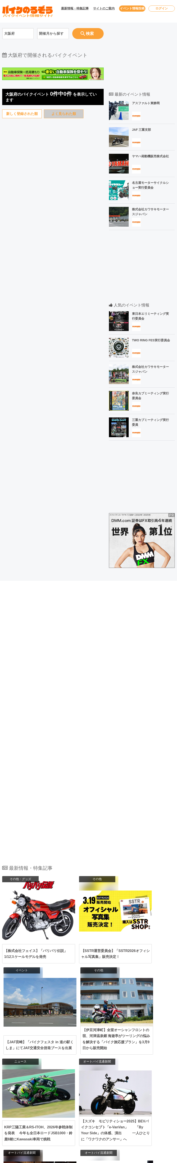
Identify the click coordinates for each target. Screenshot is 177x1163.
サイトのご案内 (104, 8)
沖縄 (102, 1117)
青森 (94, 1046)
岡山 (82, 1101)
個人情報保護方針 (149, 1072)
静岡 (91, 1081)
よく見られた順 (63, 114)
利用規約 (143, 1064)
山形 (82, 1051)
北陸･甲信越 (64, 1070)
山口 (116, 1101)
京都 (99, 1089)
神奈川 (92, 1058)
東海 (59, 1081)
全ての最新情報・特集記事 (88, 996)
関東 (59, 1058)
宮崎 (82, 1117)
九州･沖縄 (63, 1113)
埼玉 (110, 1058)
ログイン (161, 8)
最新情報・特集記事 (75, 8)
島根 (107, 1101)
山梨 (82, 1070)
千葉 (102, 1058)
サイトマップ (146, 1080)
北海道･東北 (64, 1046)
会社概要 (143, 1089)
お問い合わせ (146, 1047)
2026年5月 (19, 1055)
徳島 (107, 1106)
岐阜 (99, 1081)
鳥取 (99, 1101)
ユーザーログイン (149, 1055)
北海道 (83, 1046)
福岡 (82, 1113)
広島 (91, 1101)
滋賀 (107, 1089)
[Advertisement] (53, 314)
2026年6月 (19, 1064)
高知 (99, 1106)
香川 (91, 1106)
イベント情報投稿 (132, 8)
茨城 (119, 1058)
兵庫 (91, 1089)
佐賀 (91, 1113)
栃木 (82, 1062)
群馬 (91, 1062)
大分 (116, 1113)
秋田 (110, 1046)
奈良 (116, 1089)
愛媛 (82, 1106)
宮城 (119, 1046)
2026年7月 (19, 1072)
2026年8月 (19, 1080)
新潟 (99, 1070)
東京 (82, 1058)
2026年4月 (19, 1047)
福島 (91, 1051)
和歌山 (83, 1094)
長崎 (99, 1113)
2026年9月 (19, 1089)
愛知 (82, 1081)
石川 (116, 1070)
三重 (107, 1081)
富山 (107, 1070)
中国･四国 (63, 1101)
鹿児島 (92, 1117)
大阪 (82, 1089)
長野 (91, 1070)
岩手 (102, 1046)
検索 (87, 33)
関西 (59, 1089)
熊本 (107, 1113)
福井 (82, 1074)
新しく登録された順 (22, 114)
